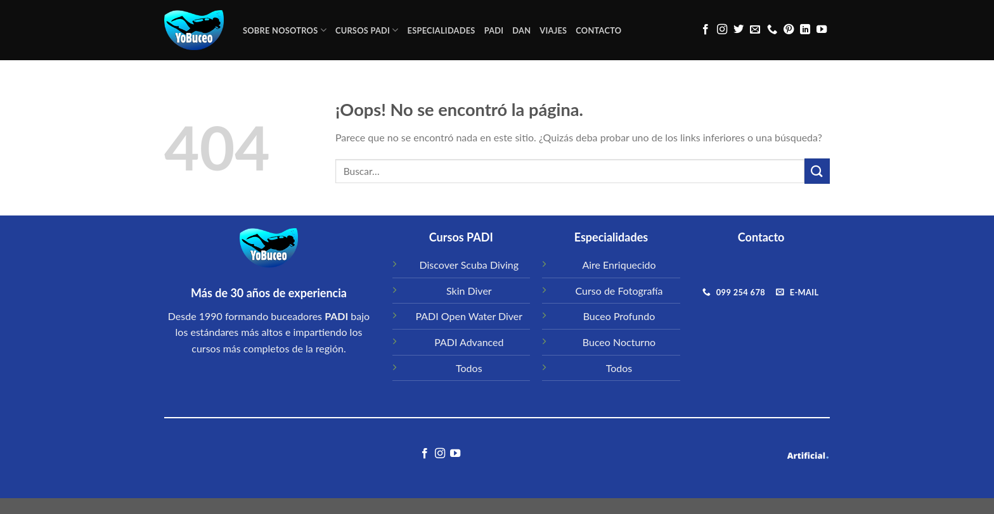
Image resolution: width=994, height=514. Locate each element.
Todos (469, 368)
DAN (521, 30)
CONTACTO (598, 30)
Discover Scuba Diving (469, 265)
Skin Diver (469, 291)
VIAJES (553, 30)
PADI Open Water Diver (468, 316)
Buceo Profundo (619, 316)
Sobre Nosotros (284, 30)
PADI (494, 30)
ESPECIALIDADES (441, 30)
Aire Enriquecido (618, 265)
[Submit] (817, 170)
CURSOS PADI (367, 30)
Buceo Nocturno (619, 342)
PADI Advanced (468, 342)
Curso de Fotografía (619, 291)
